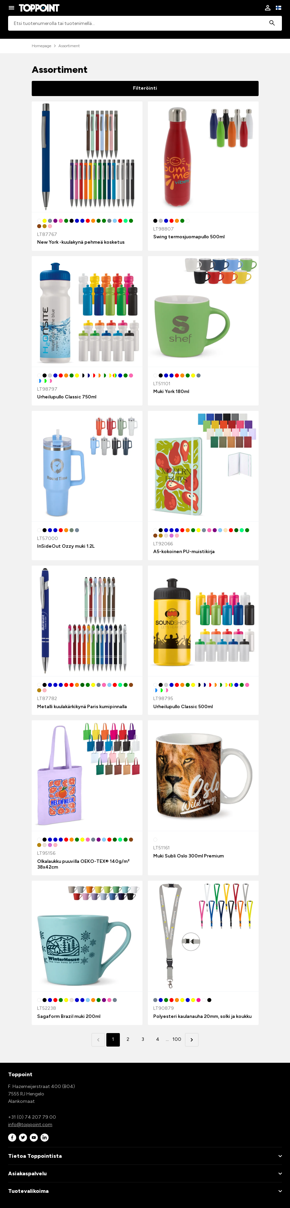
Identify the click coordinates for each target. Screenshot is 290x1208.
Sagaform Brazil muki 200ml (68, 1016)
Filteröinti (145, 88)
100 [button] (177, 1039)
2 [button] (128, 1039)
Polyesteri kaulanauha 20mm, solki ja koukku (202, 1016)
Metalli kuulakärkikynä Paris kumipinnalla (82, 706)
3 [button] (142, 1039)
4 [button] (157, 1039)
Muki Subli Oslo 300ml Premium (188, 856)
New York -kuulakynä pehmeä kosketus (81, 242)
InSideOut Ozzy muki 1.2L (66, 546)
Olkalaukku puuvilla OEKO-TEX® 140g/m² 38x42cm (83, 864)
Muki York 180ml (171, 391)
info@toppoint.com (30, 1124)
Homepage (41, 45)
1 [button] (113, 1039)
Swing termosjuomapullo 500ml (189, 237)
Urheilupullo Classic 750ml (66, 397)
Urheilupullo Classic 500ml (183, 706)
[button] (192, 1040)
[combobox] (145, 23)
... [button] (167, 1039)
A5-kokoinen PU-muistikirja (184, 551)
